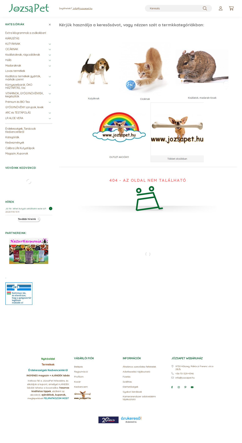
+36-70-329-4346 (184, 373)
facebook (172, 387)
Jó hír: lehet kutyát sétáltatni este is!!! (25, 208)
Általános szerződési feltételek (139, 366)
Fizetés (126, 376)
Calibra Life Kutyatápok (20, 148)
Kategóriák (14, 24)
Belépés (78, 366)
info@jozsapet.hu (185, 377)
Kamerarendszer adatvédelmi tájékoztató (139, 398)
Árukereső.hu (131, 422)
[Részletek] (50, 208)
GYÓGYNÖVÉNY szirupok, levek (24, 107)
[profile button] (220, 8)
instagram (178, 387)
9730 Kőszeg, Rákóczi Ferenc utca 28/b (194, 368)
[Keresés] (178, 8)
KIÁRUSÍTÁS (12, 38)
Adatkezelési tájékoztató (136, 371)
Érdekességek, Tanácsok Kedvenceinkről (20, 130)
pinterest (185, 387)
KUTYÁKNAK (12, 43)
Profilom (79, 376)
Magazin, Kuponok (16, 153)
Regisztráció (81, 371)
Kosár (77, 381)
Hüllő (8, 60)
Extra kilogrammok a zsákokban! (25, 33)
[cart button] (231, 8)
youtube (192, 387)
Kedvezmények (14, 142)
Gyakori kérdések (132, 391)
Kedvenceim (81, 386)
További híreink (27, 219)
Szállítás (127, 381)
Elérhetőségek (130, 386)
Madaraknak (13, 65)
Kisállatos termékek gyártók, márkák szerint (23, 78)
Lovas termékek (15, 71)
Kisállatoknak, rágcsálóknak (22, 54)
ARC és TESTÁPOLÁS (18, 112)
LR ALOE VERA (14, 118)
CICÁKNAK (11, 49)
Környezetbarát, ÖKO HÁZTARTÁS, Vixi (18, 86)
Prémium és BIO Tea (17, 102)
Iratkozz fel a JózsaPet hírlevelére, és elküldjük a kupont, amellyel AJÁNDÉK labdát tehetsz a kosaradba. (48, 384)
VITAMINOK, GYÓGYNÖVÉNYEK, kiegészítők (24, 95)
